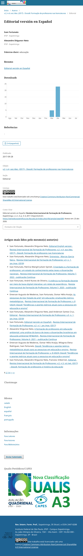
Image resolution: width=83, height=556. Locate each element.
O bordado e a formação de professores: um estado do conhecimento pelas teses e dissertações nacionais (44, 270)
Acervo (15, 10)
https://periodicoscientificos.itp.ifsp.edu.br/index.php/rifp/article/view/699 (33, 218)
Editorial (14, 315)
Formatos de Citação (13, 227)
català (7, 403)
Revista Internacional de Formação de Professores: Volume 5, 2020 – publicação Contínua (43, 287)
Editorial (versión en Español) (38, 322)
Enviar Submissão (14, 457)
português (9, 419)
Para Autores (9, 440)
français (8, 415)
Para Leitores (9, 436)
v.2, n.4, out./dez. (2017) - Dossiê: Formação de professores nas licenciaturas (35, 13)
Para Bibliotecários (11, 444)
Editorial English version (60, 246)
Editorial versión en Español (17, 68)
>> (13, 372)
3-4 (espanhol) (13, 143)
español (7, 411)
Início (6, 10)
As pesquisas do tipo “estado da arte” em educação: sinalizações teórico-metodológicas (43, 298)
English (7, 407)
